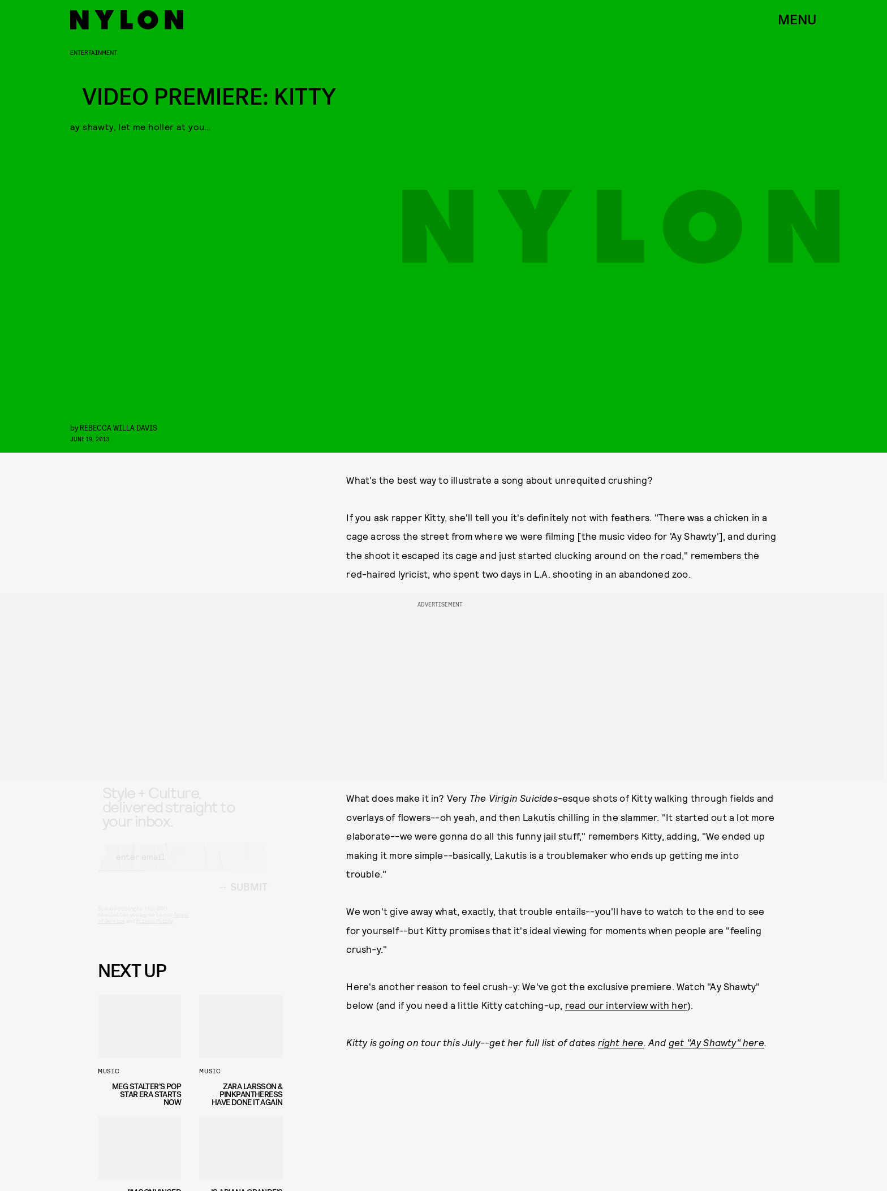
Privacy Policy (154, 930)
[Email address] (183, 867)
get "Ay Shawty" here (716, 1042)
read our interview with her (626, 1005)
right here (621, 1042)
